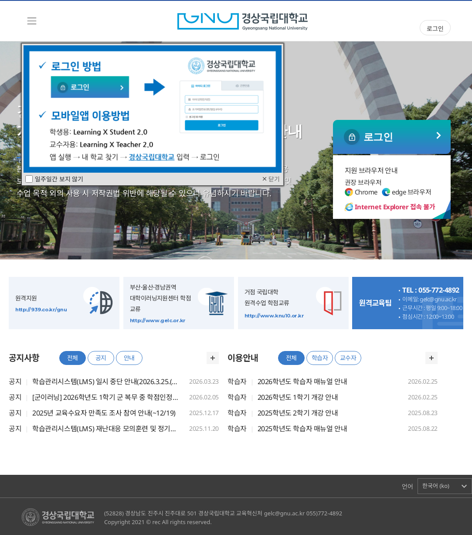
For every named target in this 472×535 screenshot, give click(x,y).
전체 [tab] (72, 358)
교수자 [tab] (348, 358)
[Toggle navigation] (32, 21)
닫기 (270, 179)
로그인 (435, 28)
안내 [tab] (129, 358)
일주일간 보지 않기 (54, 179)
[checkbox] (29, 179)
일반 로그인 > (392, 137)
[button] (445, 486)
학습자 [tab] (320, 358)
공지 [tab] (100, 358)
